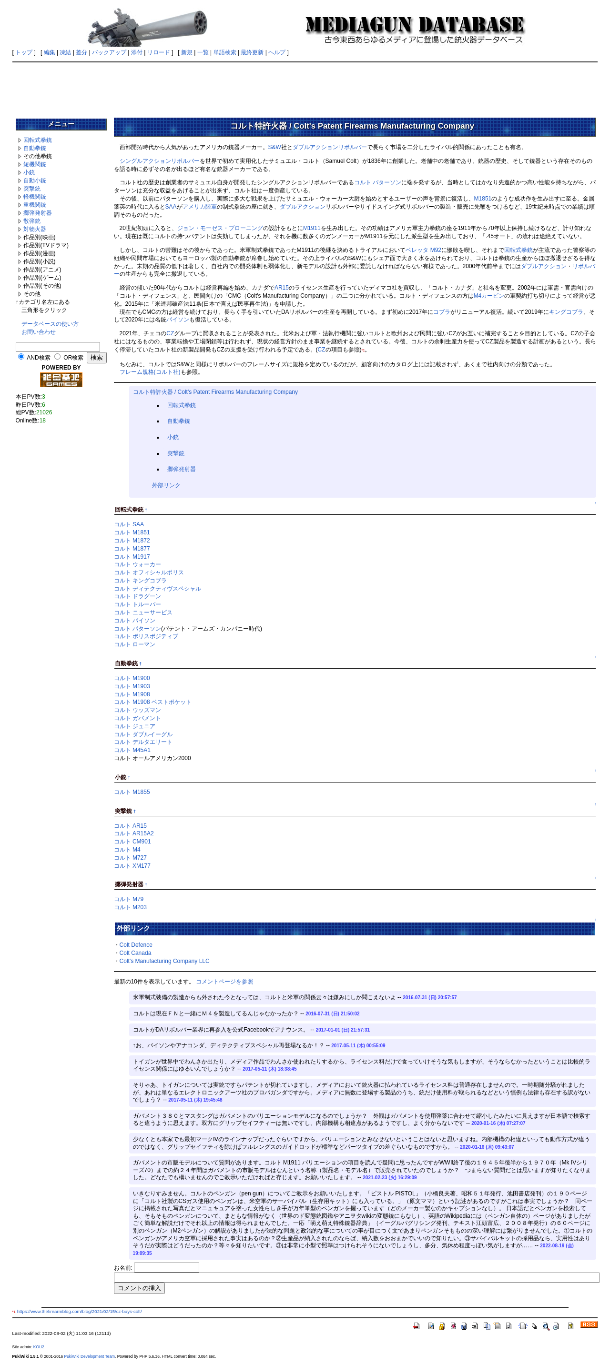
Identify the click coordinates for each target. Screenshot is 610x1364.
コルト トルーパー (137, 604)
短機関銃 (34, 164)
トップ (23, 52)
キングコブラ (566, 312)
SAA (171, 206)
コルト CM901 (132, 841)
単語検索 (225, 52)
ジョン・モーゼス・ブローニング (220, 228)
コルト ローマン (134, 644)
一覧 (203, 52)
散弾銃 (32, 221)
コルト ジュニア (134, 726)
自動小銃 (34, 180)
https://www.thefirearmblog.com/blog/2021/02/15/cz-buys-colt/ (79, 1311)
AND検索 (38, 357)
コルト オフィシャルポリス (149, 572)
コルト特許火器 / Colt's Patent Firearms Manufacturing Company (215, 392)
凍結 (65, 52)
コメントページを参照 (224, 981)
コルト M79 (129, 899)
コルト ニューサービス (143, 612)
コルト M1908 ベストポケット (153, 702)
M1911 (312, 228)
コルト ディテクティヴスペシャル (157, 588)
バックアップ (109, 52)
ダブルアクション (315, 147)
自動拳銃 (34, 148)
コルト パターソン (377, 182)
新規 (187, 52)
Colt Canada (136, 953)
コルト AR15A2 (134, 833)
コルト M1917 (132, 556)
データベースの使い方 (50, 324)
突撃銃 (32, 188)
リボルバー (352, 147)
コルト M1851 (132, 532)
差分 (81, 52)
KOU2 (38, 1346)
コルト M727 (130, 857)
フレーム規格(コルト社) (150, 372)
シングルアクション (145, 161)
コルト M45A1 (132, 750)
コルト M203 (130, 907)
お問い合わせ (38, 332)
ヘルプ (276, 52)
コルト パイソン (134, 620)
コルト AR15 (130, 825)
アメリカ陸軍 (200, 206)
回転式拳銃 (37, 140)
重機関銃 (34, 204)
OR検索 (73, 357)
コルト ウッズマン (137, 710)
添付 (136, 52)
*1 (363, 350)
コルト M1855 (132, 792)
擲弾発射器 (37, 213)
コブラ (441, 312)
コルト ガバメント (137, 718)
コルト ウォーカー (137, 564)
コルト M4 (127, 849)
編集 (49, 52)
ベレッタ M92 (423, 250)
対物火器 (34, 229)
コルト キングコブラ (140, 580)
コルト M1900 (132, 678)
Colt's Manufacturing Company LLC (165, 961)
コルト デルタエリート (143, 742)
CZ (170, 333)
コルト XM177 (132, 866)
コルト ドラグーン (137, 596)
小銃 (29, 172)
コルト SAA (129, 524)
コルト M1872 (132, 540)
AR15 (281, 287)
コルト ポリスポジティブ (146, 636)
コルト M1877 (132, 548)
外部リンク (166, 485)
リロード (158, 52)
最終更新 (252, 52)
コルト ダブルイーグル (143, 734)
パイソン (177, 319)
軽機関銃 (34, 196)
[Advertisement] (305, 86)
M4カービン (489, 295)
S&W (274, 147)
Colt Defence (136, 945)
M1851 (483, 198)
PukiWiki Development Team (89, 1356)
